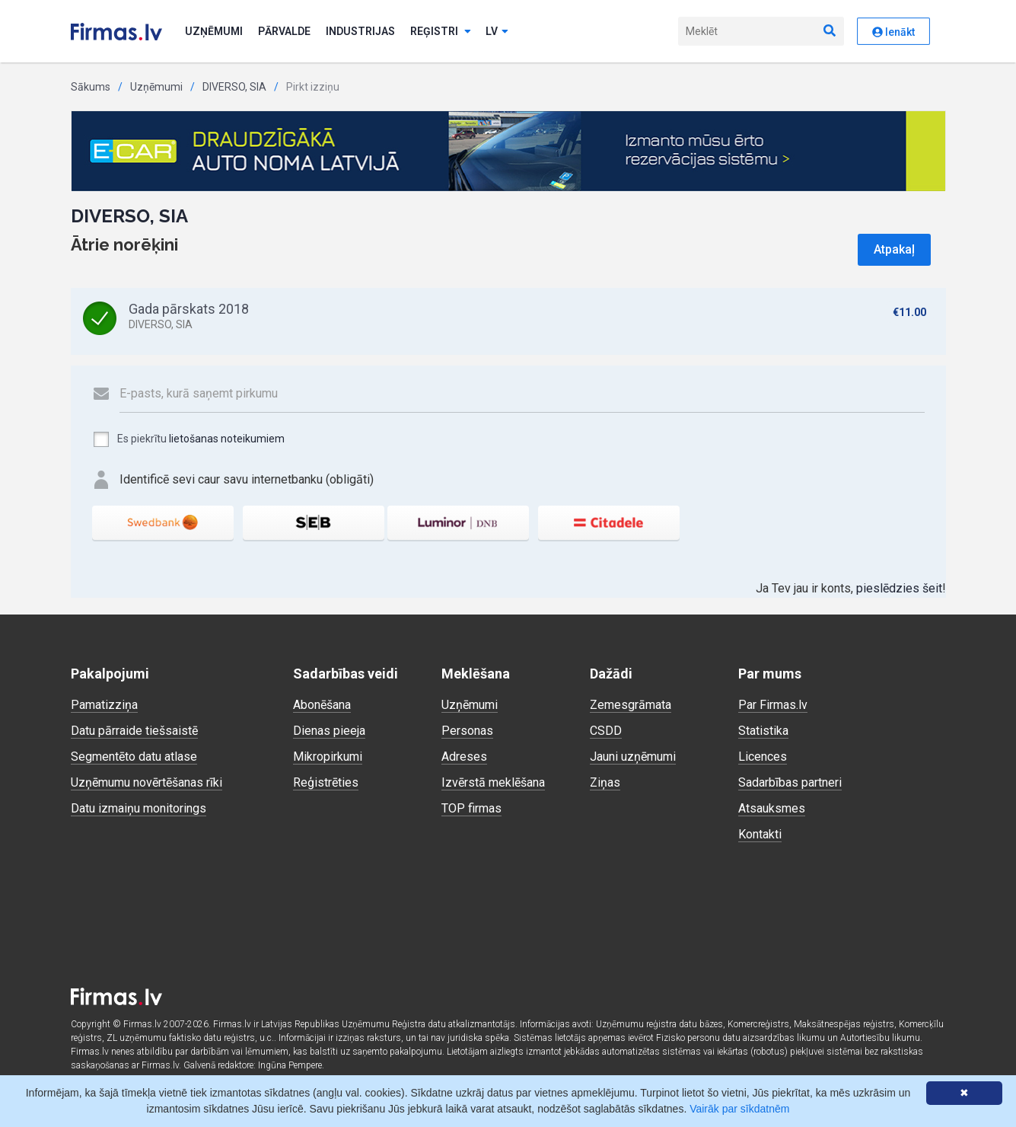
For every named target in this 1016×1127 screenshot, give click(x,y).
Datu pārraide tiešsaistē (134, 730)
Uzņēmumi (214, 31)
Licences (762, 756)
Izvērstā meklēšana (493, 782)
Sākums (90, 87)
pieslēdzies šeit (899, 588)
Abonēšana (322, 705)
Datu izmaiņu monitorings (138, 808)
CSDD (606, 730)
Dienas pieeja (329, 730)
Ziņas (605, 782)
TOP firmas (471, 808)
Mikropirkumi (327, 756)
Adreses (464, 756)
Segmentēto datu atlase (134, 756)
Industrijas (360, 31)
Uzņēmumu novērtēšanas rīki (146, 782)
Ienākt (893, 32)
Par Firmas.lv (772, 705)
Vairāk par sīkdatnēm (739, 1109)
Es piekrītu (188, 439)
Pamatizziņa (104, 705)
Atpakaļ (894, 249)
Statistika (763, 730)
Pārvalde (284, 31)
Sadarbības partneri (790, 782)
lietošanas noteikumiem (227, 439)
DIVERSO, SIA (234, 87)
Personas (467, 730)
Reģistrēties (325, 782)
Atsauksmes (771, 808)
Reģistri (440, 31)
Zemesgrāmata (630, 705)
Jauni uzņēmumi (633, 756)
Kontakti (760, 834)
